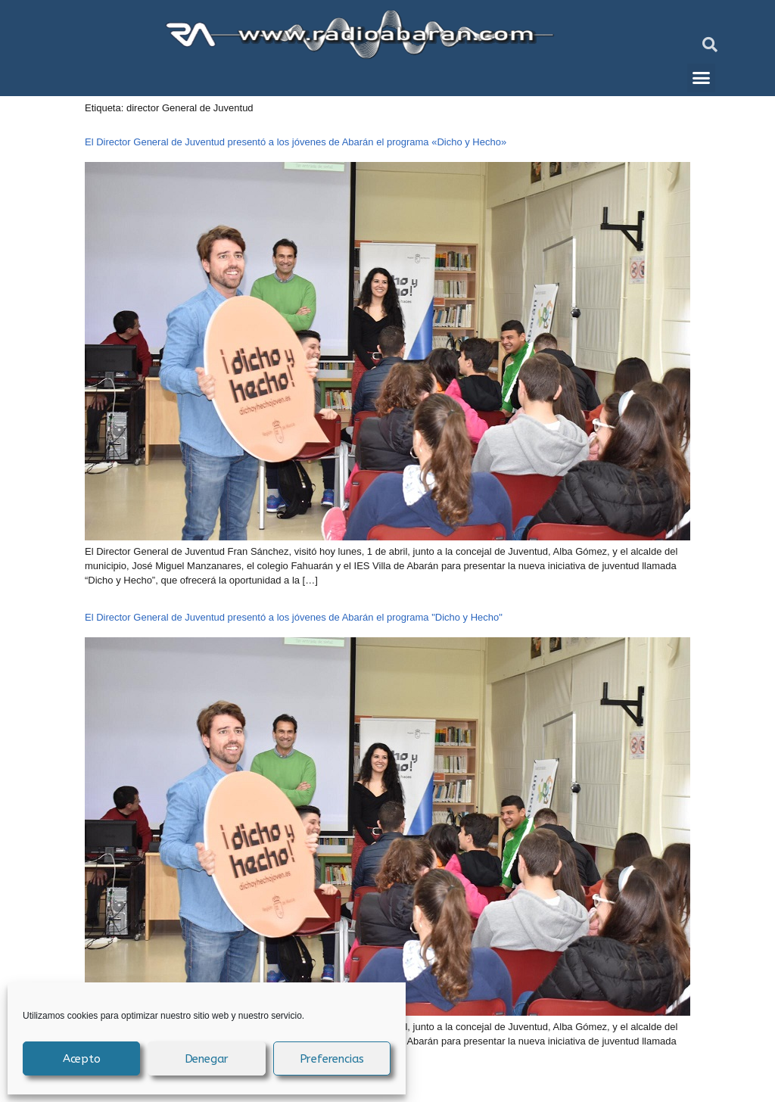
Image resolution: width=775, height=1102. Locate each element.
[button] (710, 45)
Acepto (82, 1059)
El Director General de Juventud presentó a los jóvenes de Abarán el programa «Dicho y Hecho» (295, 142)
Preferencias (332, 1059)
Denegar (207, 1059)
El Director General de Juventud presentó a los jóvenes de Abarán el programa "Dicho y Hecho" (294, 617)
